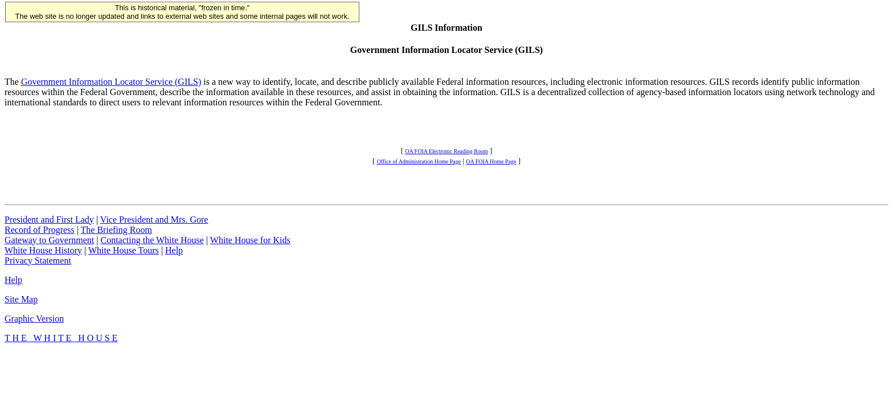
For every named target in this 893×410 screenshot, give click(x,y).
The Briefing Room (116, 230)
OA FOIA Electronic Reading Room (446, 151)
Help (174, 250)
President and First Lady (49, 219)
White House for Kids (250, 240)
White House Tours (123, 250)
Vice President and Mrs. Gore (154, 219)
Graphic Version (34, 318)
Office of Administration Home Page (419, 161)
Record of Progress (40, 230)
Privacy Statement (38, 260)
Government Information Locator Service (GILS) (111, 82)
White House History (43, 250)
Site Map (21, 299)
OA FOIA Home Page (491, 161)
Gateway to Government (49, 240)
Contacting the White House (151, 240)
